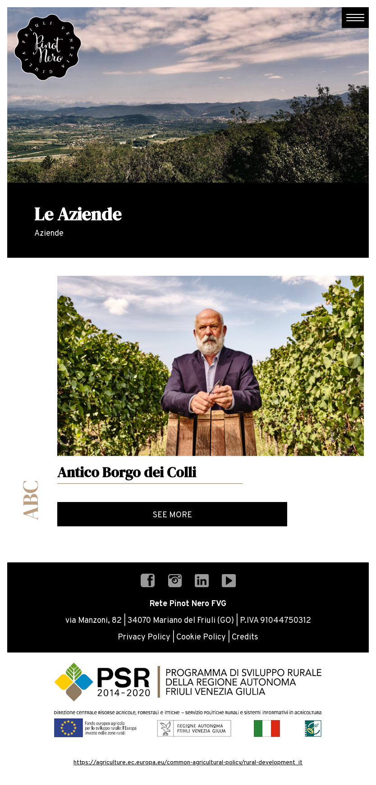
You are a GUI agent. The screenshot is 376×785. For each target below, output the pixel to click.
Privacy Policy (144, 637)
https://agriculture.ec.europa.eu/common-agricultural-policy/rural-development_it (188, 763)
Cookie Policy (201, 637)
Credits (245, 637)
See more (172, 515)
